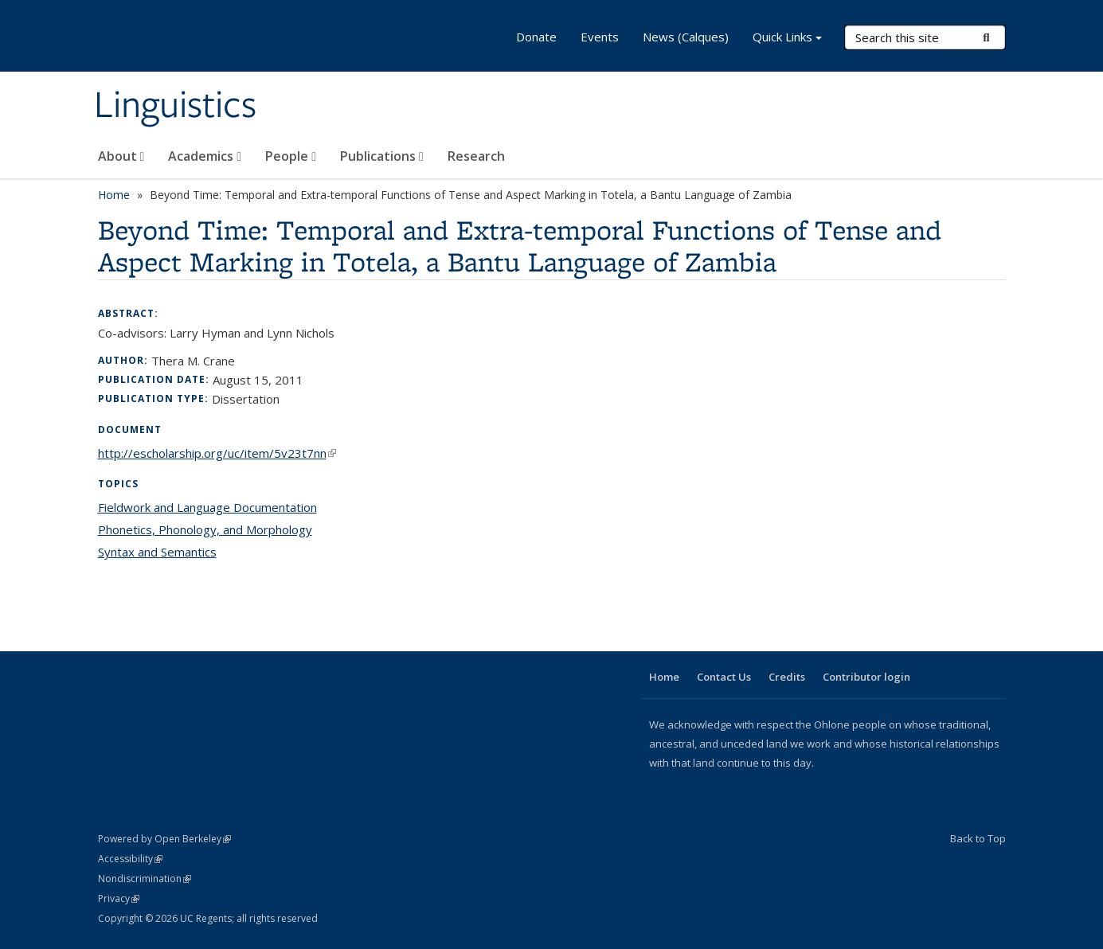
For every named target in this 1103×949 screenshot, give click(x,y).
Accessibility (130, 858)
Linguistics (175, 106)
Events (600, 37)
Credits (787, 677)
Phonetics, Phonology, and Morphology (205, 529)
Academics (204, 156)
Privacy (118, 898)
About (121, 156)
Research (476, 156)
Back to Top (978, 838)
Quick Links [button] (787, 39)
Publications (382, 156)
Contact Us (724, 677)
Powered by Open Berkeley (164, 839)
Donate (536, 37)
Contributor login (866, 677)
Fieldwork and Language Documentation (207, 507)
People (290, 156)
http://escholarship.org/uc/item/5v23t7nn (217, 453)
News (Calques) (686, 37)
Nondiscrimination (144, 878)
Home (114, 194)
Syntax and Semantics (157, 552)
